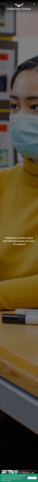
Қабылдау (32, 477)
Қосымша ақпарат (6, 480)
